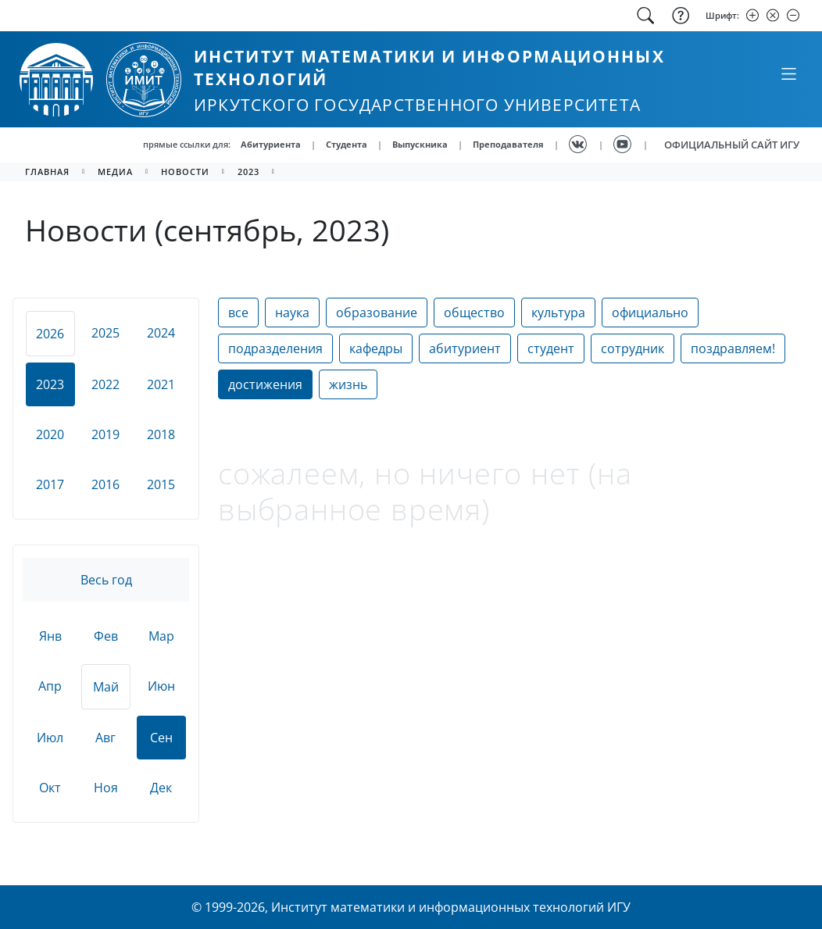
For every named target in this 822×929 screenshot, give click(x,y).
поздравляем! (733, 348)
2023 (248, 171)
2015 (161, 484)
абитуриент (465, 348)
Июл (50, 737)
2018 (161, 434)
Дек (161, 787)
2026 (50, 333)
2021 (161, 384)
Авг (105, 737)
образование (376, 312)
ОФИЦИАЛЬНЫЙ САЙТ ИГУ (731, 145)
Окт (50, 787)
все (238, 312)
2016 (105, 484)
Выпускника (420, 144)
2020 (50, 434)
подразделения (275, 348)
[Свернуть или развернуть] (788, 73)
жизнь (348, 384)
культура (558, 312)
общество (474, 312)
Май (106, 686)
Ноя (106, 787)
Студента (346, 144)
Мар (161, 636)
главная (47, 171)
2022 (105, 384)
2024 (161, 332)
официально (650, 312)
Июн (161, 686)
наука (292, 312)
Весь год (106, 579)
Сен (161, 737)
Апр (50, 686)
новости (185, 171)
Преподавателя (508, 144)
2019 (105, 434)
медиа (115, 171)
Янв (50, 636)
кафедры (375, 348)
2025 (105, 332)
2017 (50, 484)
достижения (265, 384)
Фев (106, 636)
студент (550, 348)
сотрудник (632, 348)
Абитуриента (271, 144)
